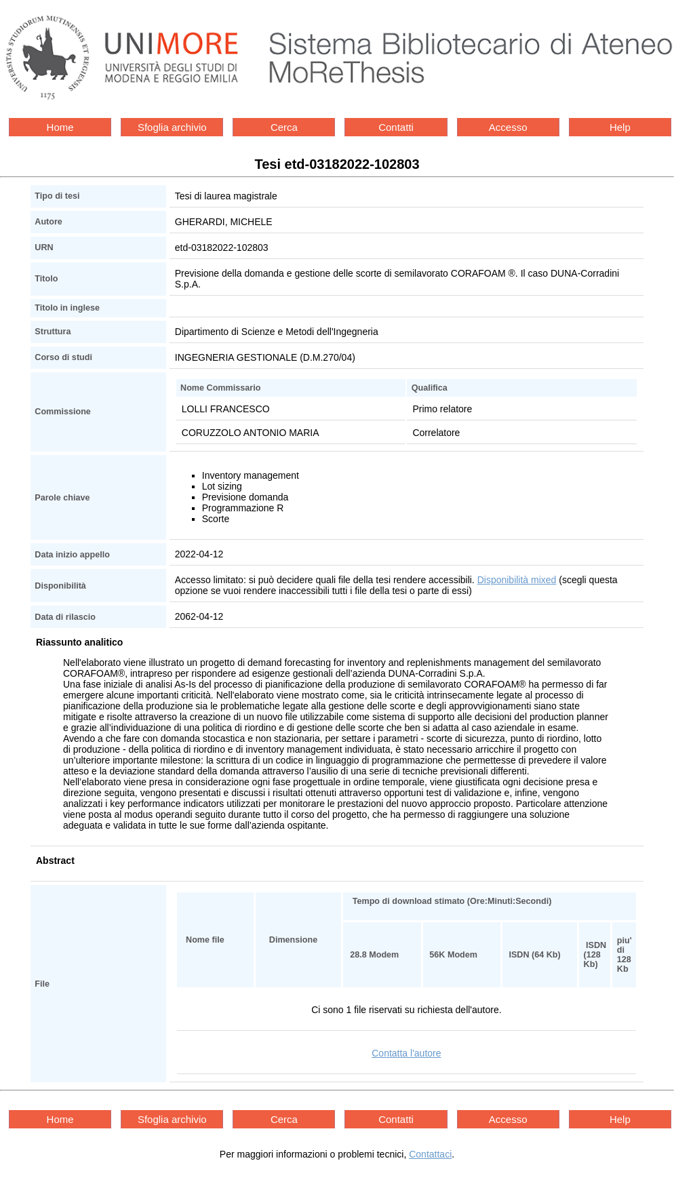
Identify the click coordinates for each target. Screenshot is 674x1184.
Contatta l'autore (406, 1053)
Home (60, 127)
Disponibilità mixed (517, 579)
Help (620, 127)
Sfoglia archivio (172, 127)
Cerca (284, 127)
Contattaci (430, 1154)
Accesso (508, 127)
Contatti (396, 127)
